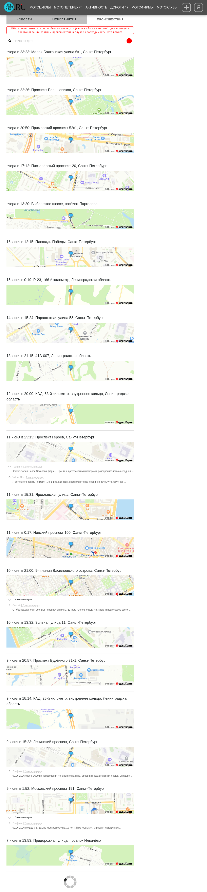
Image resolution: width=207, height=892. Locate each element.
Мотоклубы (167, 7)
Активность (96, 7)
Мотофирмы (143, 7)
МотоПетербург (68, 7)
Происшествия (110, 19)
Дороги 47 (119, 7)
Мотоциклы (40, 7)
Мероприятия (64, 19)
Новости (24, 19)
